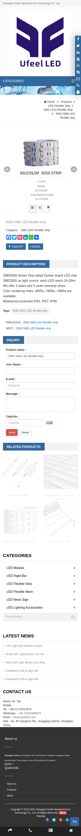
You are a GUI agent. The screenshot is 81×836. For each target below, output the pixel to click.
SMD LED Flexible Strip (58, 109)
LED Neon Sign (17, 599)
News (9, 795)
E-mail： (11, 379)
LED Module (15, 568)
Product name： (16, 349)
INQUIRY (15, 246)
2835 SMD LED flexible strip (40, 322)
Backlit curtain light (59, 541)
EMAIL (36, 246)
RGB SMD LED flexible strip (18, 541)
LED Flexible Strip (59, 105)
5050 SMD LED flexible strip (30, 310)
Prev (7, 169)
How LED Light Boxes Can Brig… (26, 662)
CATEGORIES (13, 81)
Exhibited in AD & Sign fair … (24, 670)
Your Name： (14, 364)
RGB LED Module (19, 495)
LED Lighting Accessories (24, 607)
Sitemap (41, 816)
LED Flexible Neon (20, 591)
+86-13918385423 (29, 713)
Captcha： (13, 416)
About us (10, 783)
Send (12, 432)
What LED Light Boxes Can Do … (26, 654)
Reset (25, 432)
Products (66, 101)
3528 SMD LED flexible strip (33, 328)
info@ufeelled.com (24, 717)
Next (74, 169)
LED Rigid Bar (17, 576)
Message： (13, 393)
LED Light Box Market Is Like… (25, 645)
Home (51, 101)
